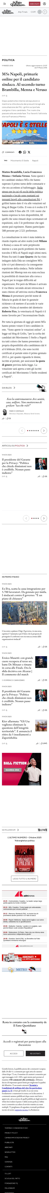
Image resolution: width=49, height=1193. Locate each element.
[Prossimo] (44, 431)
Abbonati (34, 4)
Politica (8, 60)
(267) (44, 743)
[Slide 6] (38, 430)
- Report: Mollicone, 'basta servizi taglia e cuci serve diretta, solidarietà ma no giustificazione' (23, 921)
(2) (44, 647)
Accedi (13, 1053)
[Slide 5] (36, 430)
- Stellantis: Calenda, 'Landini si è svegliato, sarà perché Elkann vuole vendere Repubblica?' (22, 927)
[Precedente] (22, 431)
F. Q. (4, 96)
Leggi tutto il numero (24, 878)
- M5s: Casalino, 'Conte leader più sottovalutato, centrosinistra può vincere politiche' (22, 908)
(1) (9, 418)
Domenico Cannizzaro (13, 680)
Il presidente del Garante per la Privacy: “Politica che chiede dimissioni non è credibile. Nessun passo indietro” (17, 466)
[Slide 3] (31, 430)
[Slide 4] (33, 430)
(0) (44, 476)
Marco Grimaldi (16, 411)
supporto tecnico (21, 1109)
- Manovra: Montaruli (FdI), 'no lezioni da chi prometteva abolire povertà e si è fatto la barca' (20, 914)
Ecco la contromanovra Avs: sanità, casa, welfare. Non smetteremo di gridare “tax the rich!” (25, 402)
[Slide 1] (27, 430)
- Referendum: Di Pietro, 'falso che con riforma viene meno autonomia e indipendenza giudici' (23, 933)
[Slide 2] (29, 430)
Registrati (35, 1053)
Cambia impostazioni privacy (17, 1138)
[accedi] (44, 3)
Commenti (8, 152)
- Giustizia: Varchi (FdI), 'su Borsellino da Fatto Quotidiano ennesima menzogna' (21, 939)
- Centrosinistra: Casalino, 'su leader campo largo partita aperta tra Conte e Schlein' (22, 902)
